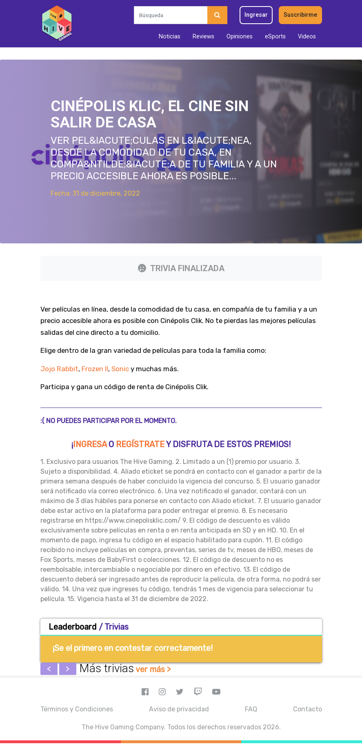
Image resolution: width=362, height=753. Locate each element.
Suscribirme (300, 14)
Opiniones (240, 36)
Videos (307, 36)
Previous (49, 669)
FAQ (251, 709)
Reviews (203, 36)
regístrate (140, 444)
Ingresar (256, 14)
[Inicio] (56, 23)
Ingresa (90, 444)
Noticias (169, 36)
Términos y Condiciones (76, 709)
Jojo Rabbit (59, 369)
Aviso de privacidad (179, 709)
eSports (275, 36)
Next (67, 669)
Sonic (120, 369)
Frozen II (95, 369)
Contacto (307, 709)
